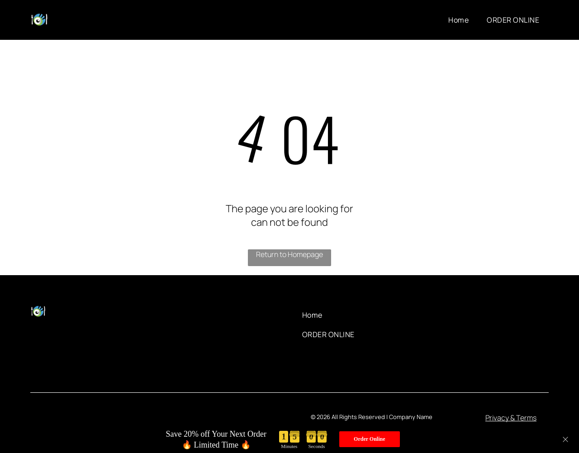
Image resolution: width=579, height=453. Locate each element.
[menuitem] (458, 20)
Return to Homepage (289, 254)
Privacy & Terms (510, 418)
